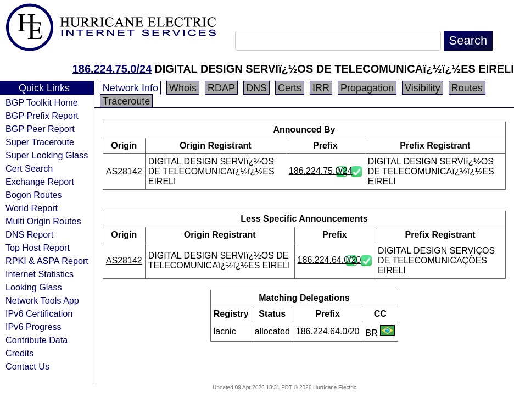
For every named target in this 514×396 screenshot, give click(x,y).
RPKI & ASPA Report (46, 261)
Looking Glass (33, 287)
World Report (31, 208)
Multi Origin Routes (43, 221)
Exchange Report (39, 181)
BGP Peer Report (40, 129)
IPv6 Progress (33, 327)
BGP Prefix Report (42, 115)
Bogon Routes (33, 195)
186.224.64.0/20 (329, 260)
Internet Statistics (39, 274)
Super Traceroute (39, 142)
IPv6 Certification (38, 313)
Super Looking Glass (46, 155)
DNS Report (29, 234)
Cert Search (29, 168)
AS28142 (124, 171)
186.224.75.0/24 (112, 69)
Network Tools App (42, 300)
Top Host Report (37, 247)
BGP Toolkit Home (41, 102)
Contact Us (27, 366)
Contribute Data (36, 340)
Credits (19, 353)
